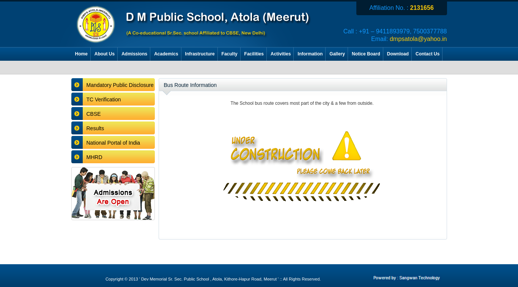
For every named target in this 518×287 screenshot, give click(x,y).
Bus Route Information (190, 85)
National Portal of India (113, 143)
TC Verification (104, 99)
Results (95, 128)
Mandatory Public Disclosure (120, 85)
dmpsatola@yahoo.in (418, 39)
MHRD (94, 157)
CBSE (94, 114)
